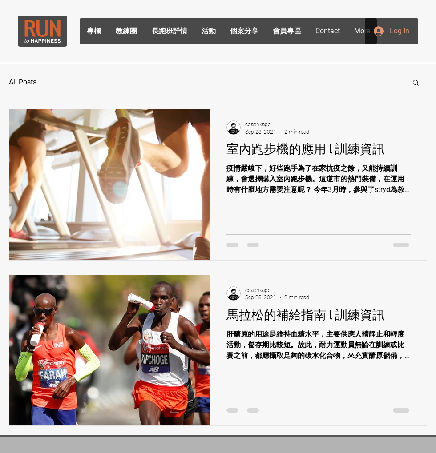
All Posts (22, 82)
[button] (416, 83)
